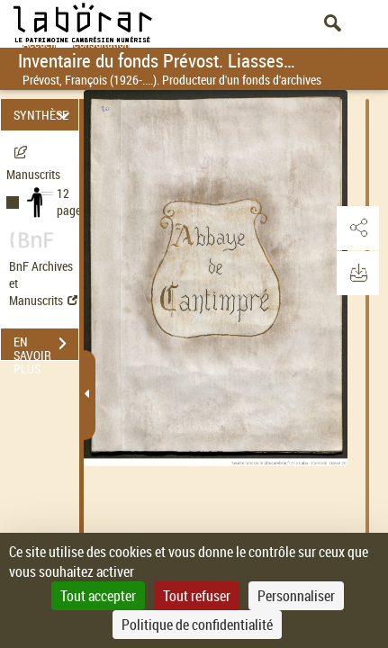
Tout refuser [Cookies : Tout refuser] (196, 596)
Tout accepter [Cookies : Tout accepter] (98, 596)
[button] (356, 228)
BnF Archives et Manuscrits (43, 283)
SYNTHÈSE (44, 114)
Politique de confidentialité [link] (197, 624)
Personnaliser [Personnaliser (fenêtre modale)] (296, 596)
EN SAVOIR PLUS (46, 345)
